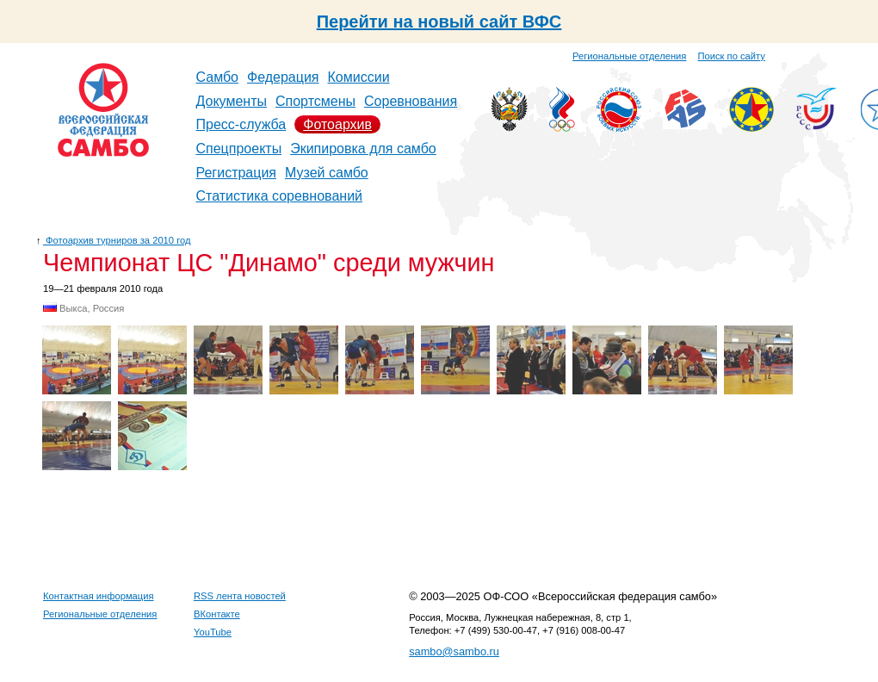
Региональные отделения (629, 56)
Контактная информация (98, 596)
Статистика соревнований (279, 196)
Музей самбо (326, 172)
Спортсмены (315, 101)
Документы (231, 101)
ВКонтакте (217, 614)
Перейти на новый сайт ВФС (439, 21)
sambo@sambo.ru (454, 651)
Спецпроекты (239, 148)
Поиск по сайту (731, 56)
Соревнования (410, 101)
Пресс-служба (241, 124)
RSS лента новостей (240, 596)
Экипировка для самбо (363, 148)
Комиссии (359, 77)
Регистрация (236, 172)
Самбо (217, 77)
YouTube (213, 632)
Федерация (283, 77)
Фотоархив (337, 124)
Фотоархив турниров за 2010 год (117, 240)
